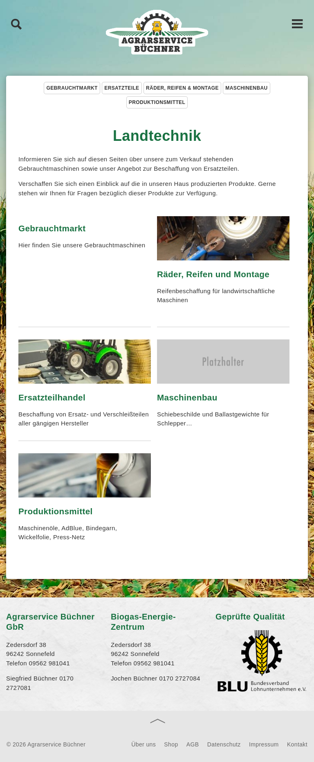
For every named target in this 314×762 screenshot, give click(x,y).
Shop (171, 744)
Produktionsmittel (157, 102)
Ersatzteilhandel (51, 397)
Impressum (264, 744)
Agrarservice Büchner (157, 33)
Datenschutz (224, 744)
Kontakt (297, 744)
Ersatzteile (121, 88)
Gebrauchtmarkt (71, 88)
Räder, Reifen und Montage (213, 274)
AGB (192, 744)
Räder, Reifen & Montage (182, 88)
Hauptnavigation (297, 23)
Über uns (143, 744)
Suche (16, 24)
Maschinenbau (246, 88)
